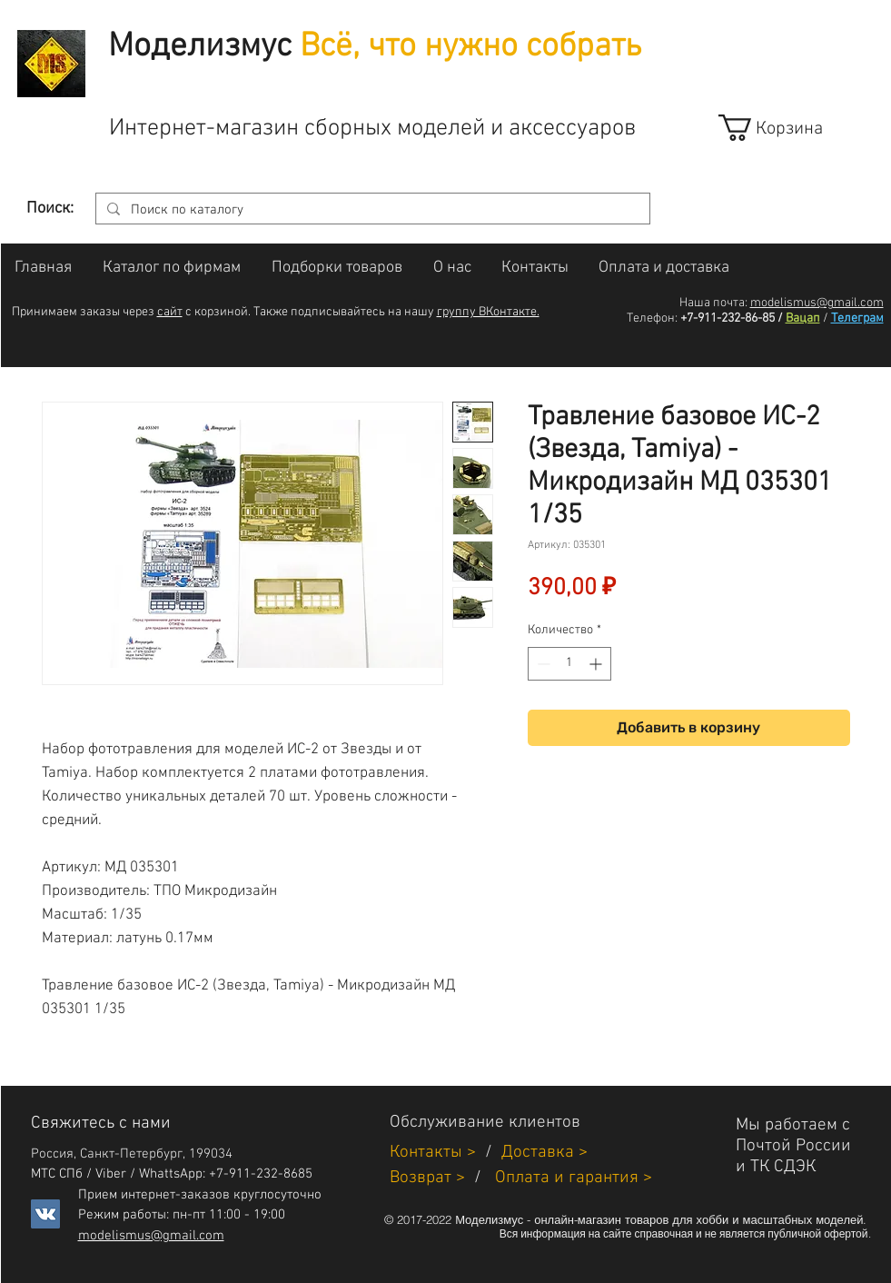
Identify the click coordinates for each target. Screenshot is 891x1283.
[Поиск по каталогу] (371, 210)
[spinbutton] (569, 664)
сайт (170, 312)
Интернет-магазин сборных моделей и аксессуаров (372, 128)
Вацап (803, 318)
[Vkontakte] (45, 1213)
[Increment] (597, 664)
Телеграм (857, 318)
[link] (787, 127)
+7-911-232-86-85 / (732, 318)
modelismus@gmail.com (817, 303)
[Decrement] (541, 664)
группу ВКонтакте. (488, 312)
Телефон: (652, 318)
